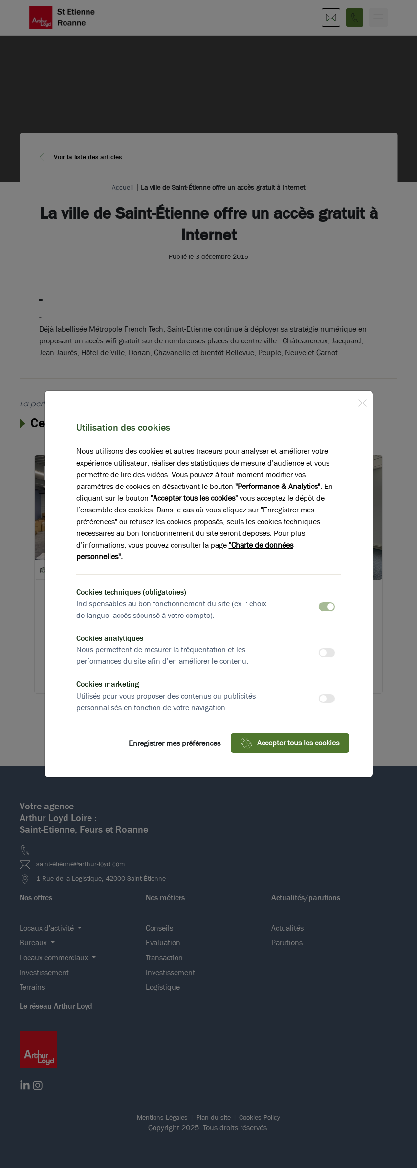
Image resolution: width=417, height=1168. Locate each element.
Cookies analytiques (109, 638)
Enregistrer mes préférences (174, 743)
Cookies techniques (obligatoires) (131, 592)
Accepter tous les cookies (290, 743)
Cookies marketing (107, 684)
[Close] (362, 401)
